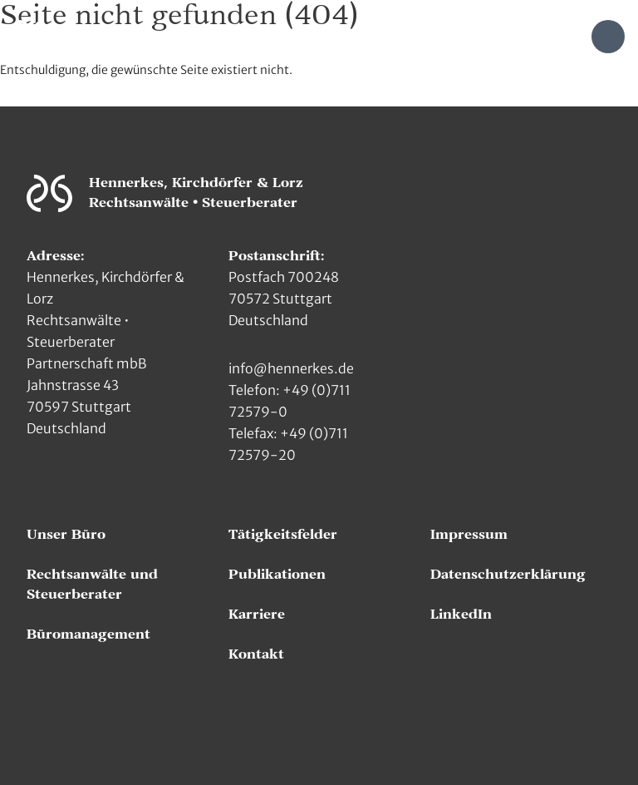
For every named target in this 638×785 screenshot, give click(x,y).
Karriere (256, 614)
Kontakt (256, 654)
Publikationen (277, 574)
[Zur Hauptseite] (31, 35)
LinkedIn (461, 614)
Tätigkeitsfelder (282, 534)
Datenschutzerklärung (508, 574)
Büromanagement (88, 634)
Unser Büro (66, 534)
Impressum (469, 534)
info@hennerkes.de (291, 368)
